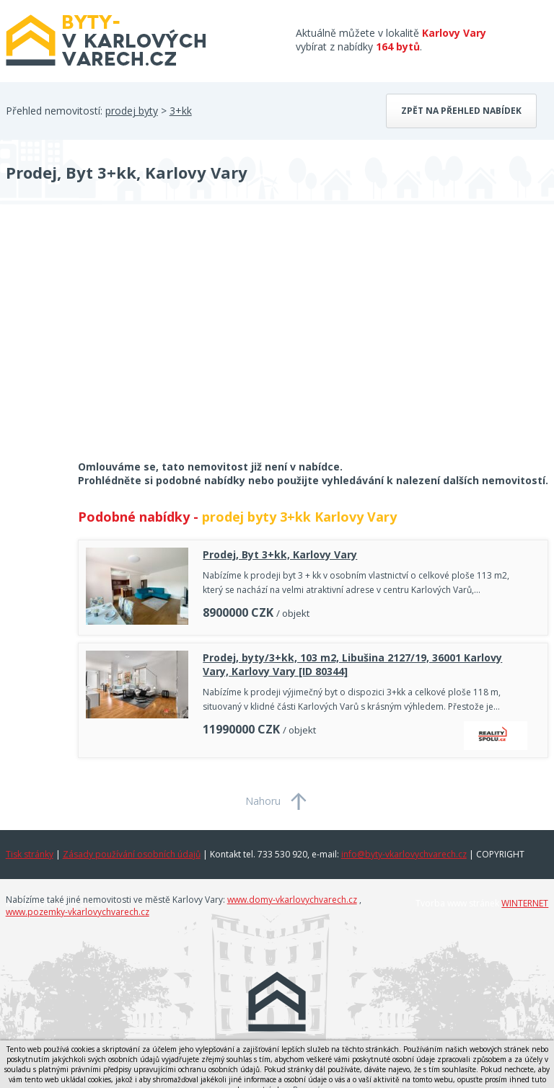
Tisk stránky (29, 854)
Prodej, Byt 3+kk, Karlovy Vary (280, 554)
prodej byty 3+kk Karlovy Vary (299, 516)
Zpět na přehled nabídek (461, 110)
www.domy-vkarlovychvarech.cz (292, 899)
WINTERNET (524, 903)
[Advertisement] (114, 341)
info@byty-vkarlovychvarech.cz (404, 854)
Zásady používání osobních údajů (132, 854)
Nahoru (263, 801)
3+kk (181, 110)
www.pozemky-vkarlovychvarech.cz (77, 912)
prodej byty (131, 110)
